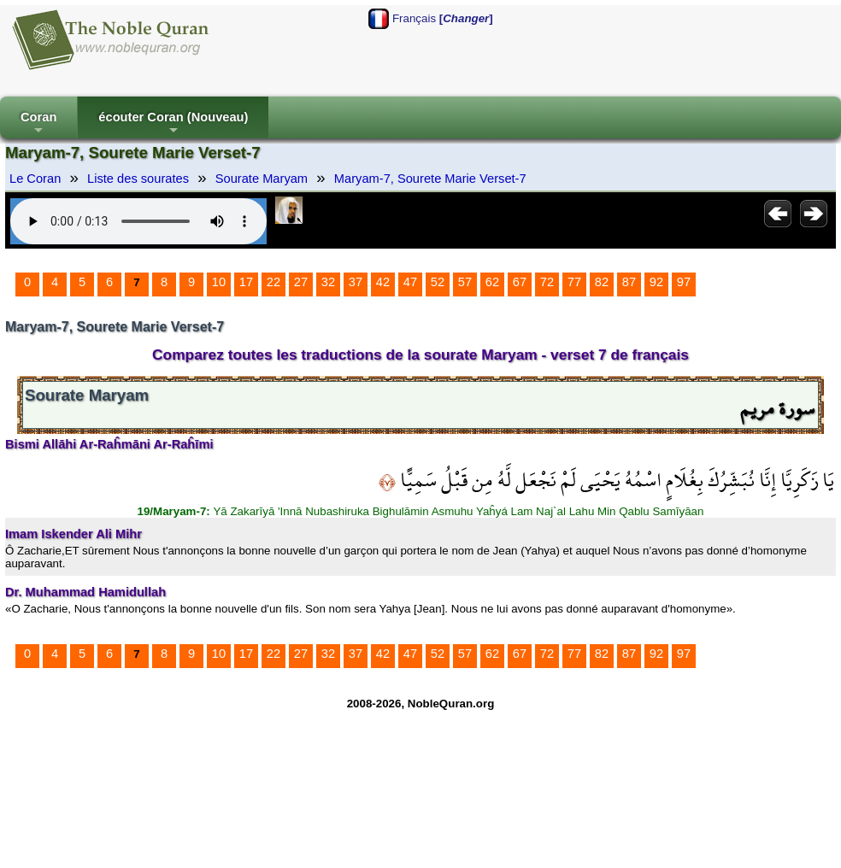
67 (519, 282)
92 (656, 282)
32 (328, 282)
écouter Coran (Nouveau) (173, 124)
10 (219, 282)
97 (684, 282)
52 (437, 282)
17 (246, 282)
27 (301, 282)
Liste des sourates (138, 178)
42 (383, 282)
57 (465, 282)
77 (574, 282)
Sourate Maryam (261, 178)
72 (547, 282)
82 (602, 282)
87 (629, 282)
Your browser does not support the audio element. (138, 221)
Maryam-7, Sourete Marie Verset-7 (430, 178)
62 (492, 282)
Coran (38, 124)
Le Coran (35, 178)
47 (410, 282)
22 (273, 282)
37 (355, 282)
